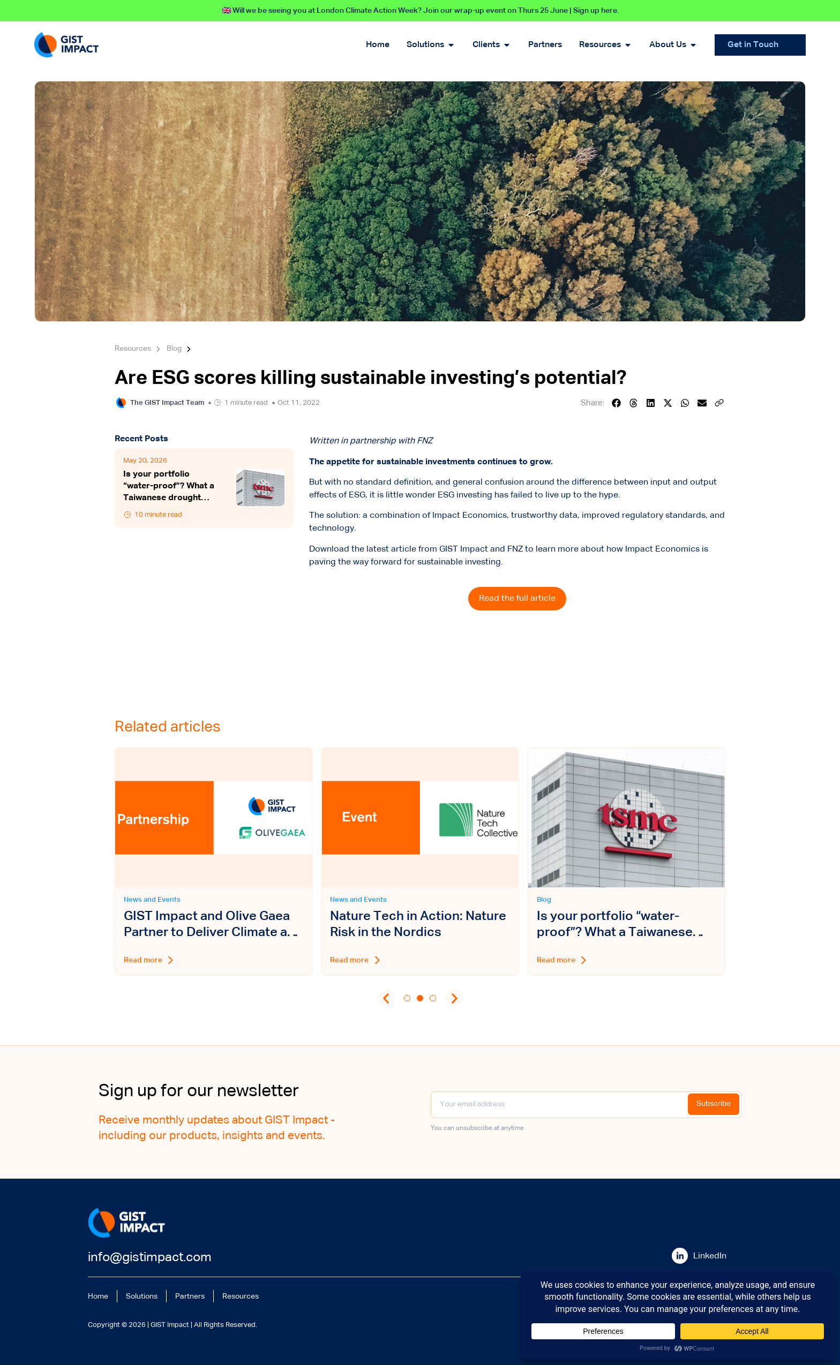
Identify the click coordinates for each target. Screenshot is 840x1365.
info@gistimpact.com (150, 1257)
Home (99, 1295)
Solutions (148, 1295)
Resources (257, 1295)
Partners (201, 1295)
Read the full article (517, 598)
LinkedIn (709, 1256)
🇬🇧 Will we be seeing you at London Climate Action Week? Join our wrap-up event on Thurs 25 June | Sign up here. (420, 10)
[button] (616, 403)
